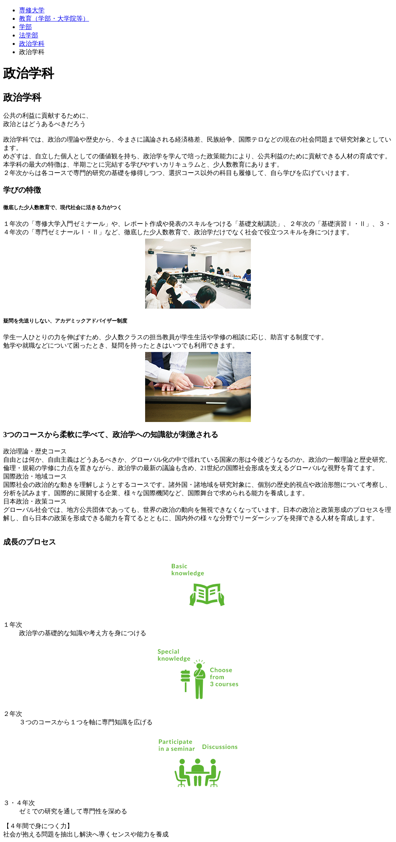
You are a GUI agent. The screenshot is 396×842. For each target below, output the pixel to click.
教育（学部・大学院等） (54, 18)
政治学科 (32, 43)
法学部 (28, 35)
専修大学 (32, 10)
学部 (25, 26)
